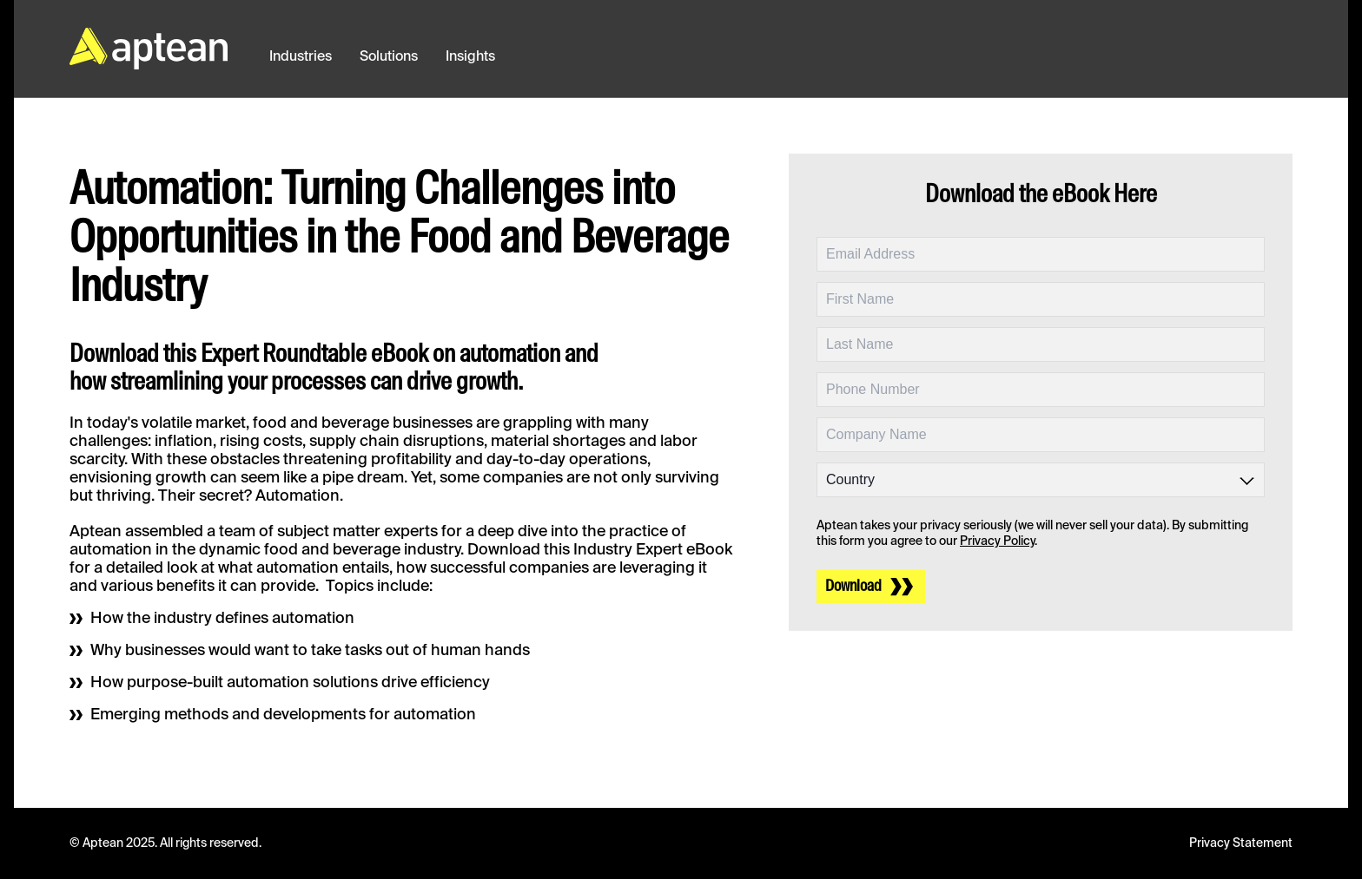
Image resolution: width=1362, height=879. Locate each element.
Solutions (389, 57)
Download (853, 586)
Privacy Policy (997, 541)
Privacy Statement (1241, 843)
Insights (470, 57)
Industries (300, 57)
